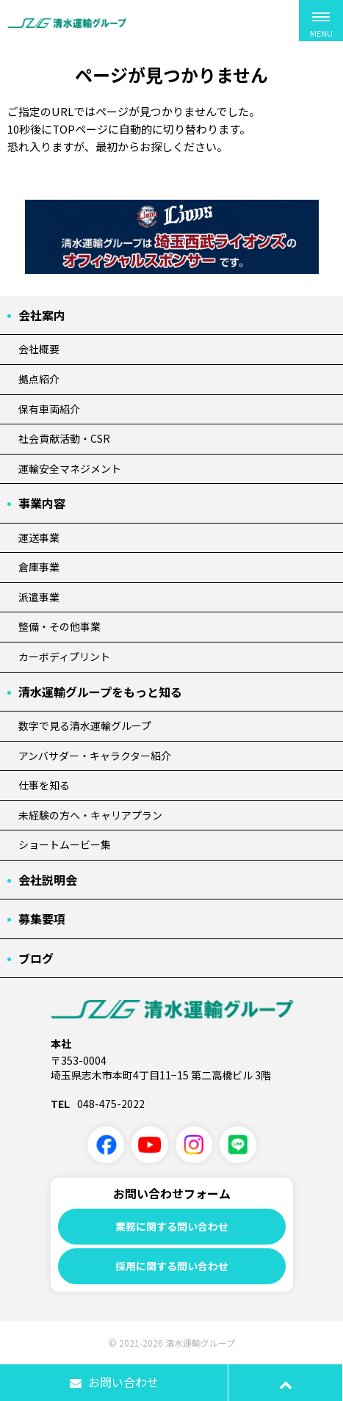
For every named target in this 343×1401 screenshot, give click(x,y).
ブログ (36, 958)
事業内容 (41, 503)
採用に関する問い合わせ (171, 1266)
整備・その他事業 (59, 626)
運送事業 (38, 537)
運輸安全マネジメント (69, 468)
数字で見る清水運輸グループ (84, 725)
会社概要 (38, 348)
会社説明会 (47, 879)
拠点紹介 (38, 379)
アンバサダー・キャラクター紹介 (94, 755)
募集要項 (41, 918)
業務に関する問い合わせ (171, 1226)
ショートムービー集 (64, 844)
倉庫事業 (38, 567)
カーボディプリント (64, 656)
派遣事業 (38, 597)
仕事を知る (44, 785)
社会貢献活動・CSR (64, 438)
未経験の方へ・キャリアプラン (90, 815)
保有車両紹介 (49, 409)
